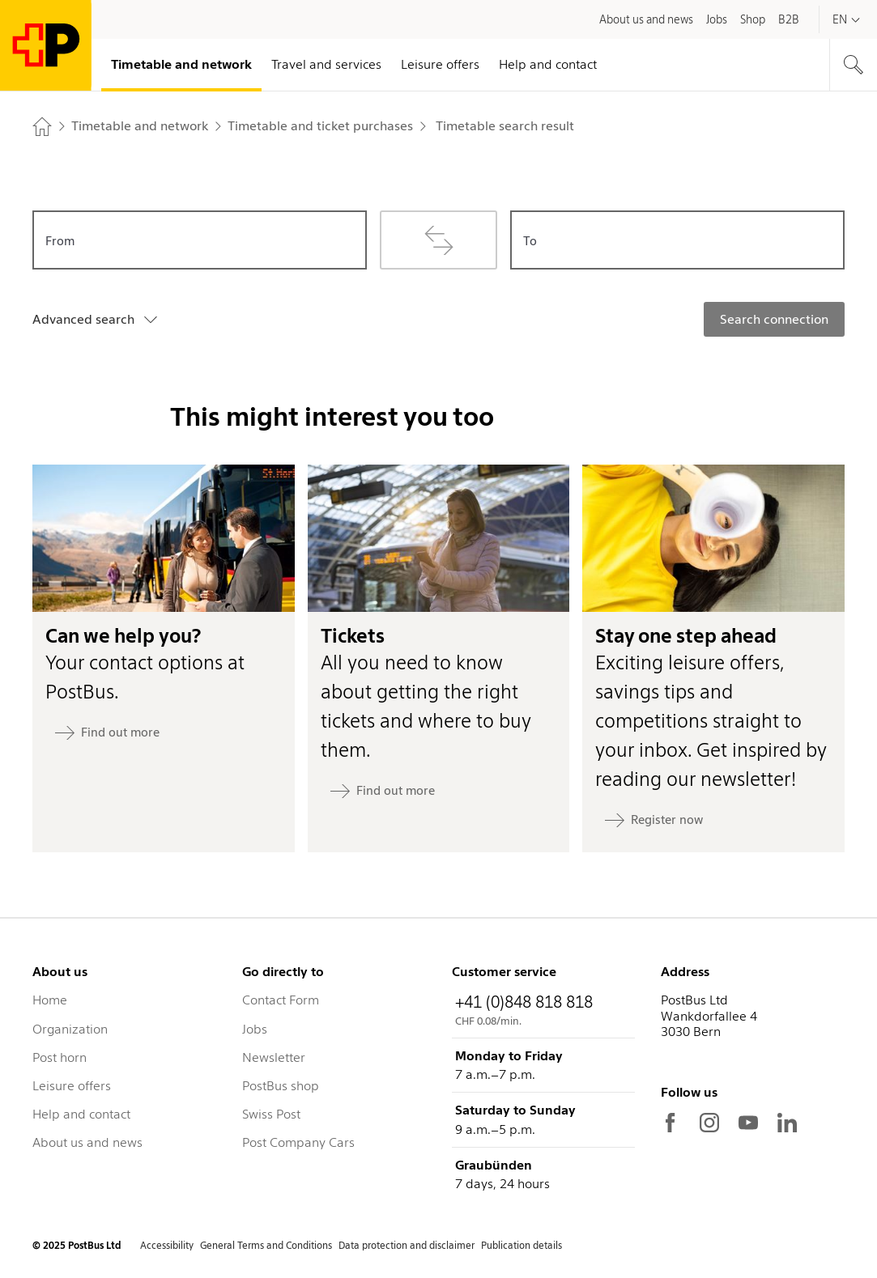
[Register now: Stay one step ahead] (654, 819)
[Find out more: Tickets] (383, 790)
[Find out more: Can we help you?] (107, 732)
